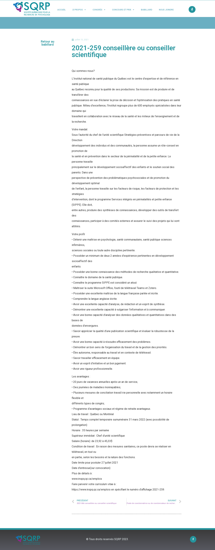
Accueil (61, 10)
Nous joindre (166, 10)
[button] (48, 43)
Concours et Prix (123, 9)
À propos (79, 9)
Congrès (99, 9)
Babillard (146, 10)
